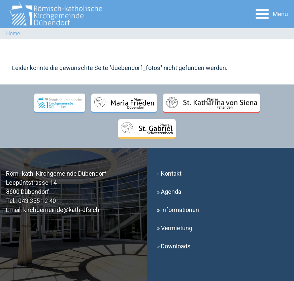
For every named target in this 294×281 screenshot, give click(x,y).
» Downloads (174, 246)
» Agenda (169, 191)
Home (13, 33)
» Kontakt (169, 173)
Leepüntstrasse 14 (31, 182)
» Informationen (178, 209)
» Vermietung (174, 228)
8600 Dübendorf (27, 191)
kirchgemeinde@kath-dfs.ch (61, 209)
